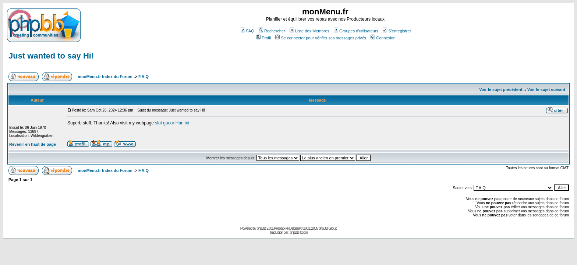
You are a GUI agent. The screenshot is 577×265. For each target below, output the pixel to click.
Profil (263, 38)
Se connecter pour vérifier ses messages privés (320, 38)
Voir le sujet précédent (500, 89)
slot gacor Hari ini (172, 123)
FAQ (247, 31)
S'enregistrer (397, 31)
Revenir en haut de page (32, 144)
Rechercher (272, 31)
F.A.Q (143, 76)
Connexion (383, 38)
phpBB (261, 228)
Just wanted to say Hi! (51, 55)
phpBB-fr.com (299, 232)
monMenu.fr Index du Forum (105, 76)
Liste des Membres (309, 31)
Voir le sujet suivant (546, 89)
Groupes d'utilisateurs (356, 31)
